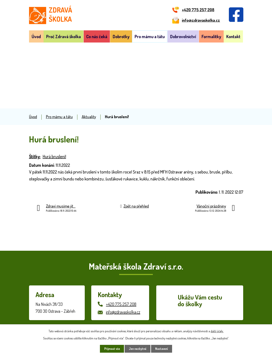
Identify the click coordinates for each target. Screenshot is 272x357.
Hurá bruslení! (54, 156)
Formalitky (211, 36)
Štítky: (35, 156)
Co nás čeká (96, 36)
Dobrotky (121, 36)
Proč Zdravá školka (63, 36)
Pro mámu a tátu (150, 36)
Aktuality (89, 116)
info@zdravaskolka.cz (123, 312)
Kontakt (233, 36)
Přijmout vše (110, 348)
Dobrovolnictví (183, 36)
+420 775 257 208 (121, 304)
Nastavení (163, 348)
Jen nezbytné (137, 348)
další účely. (217, 330)
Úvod (36, 36)
